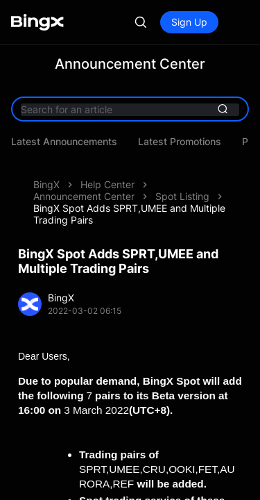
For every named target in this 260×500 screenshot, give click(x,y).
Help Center (107, 163)
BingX (46, 163)
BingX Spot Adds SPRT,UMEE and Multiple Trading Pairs (129, 181)
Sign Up (189, 22)
